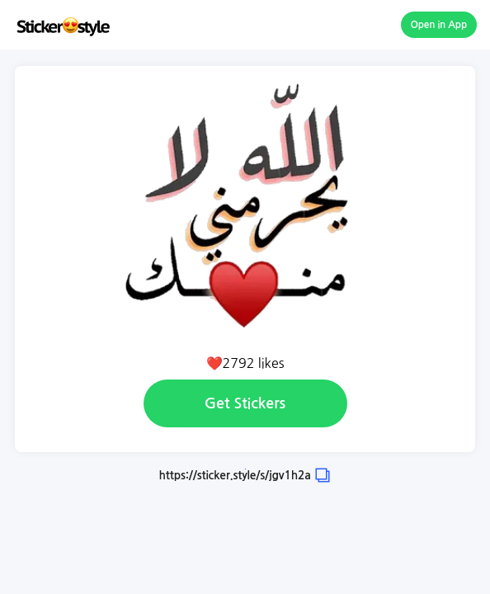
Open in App (439, 25)
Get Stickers (245, 403)
